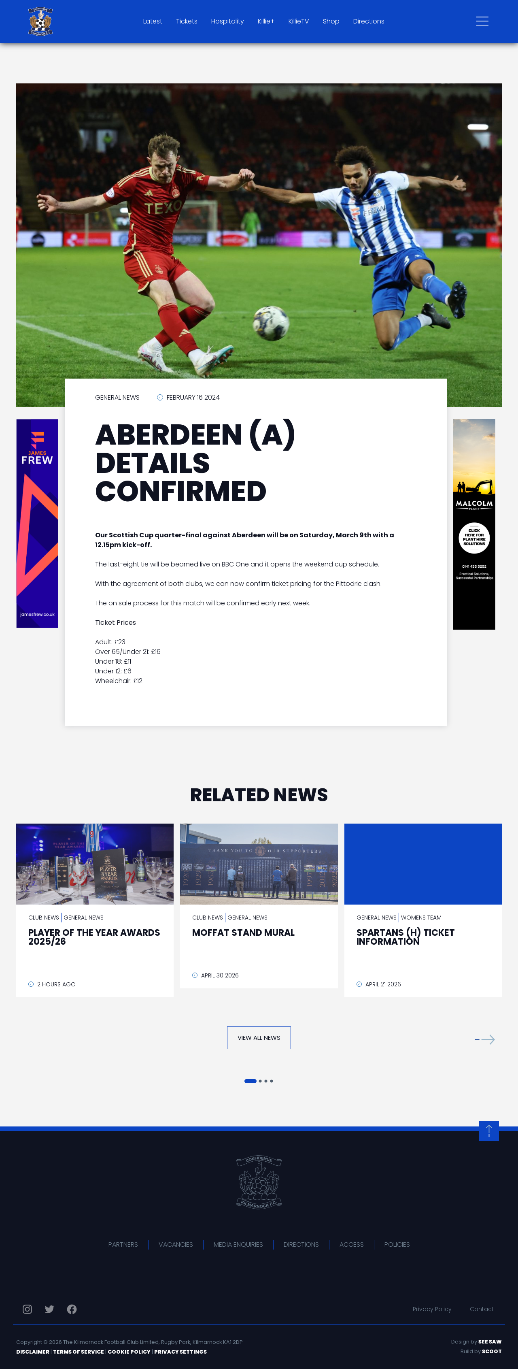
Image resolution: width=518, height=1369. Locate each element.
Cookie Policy (129, 1351)
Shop (331, 21)
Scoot (492, 1351)
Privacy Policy (432, 1309)
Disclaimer (32, 1351)
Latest (152, 21)
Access (352, 1244)
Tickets (186, 21)
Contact (482, 1309)
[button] (485, 1040)
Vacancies (176, 1244)
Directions (368, 21)
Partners (123, 1244)
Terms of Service (78, 1351)
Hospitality (227, 21)
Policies (397, 1244)
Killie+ (266, 21)
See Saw (490, 1341)
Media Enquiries (238, 1244)
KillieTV (299, 21)
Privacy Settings (180, 1351)
